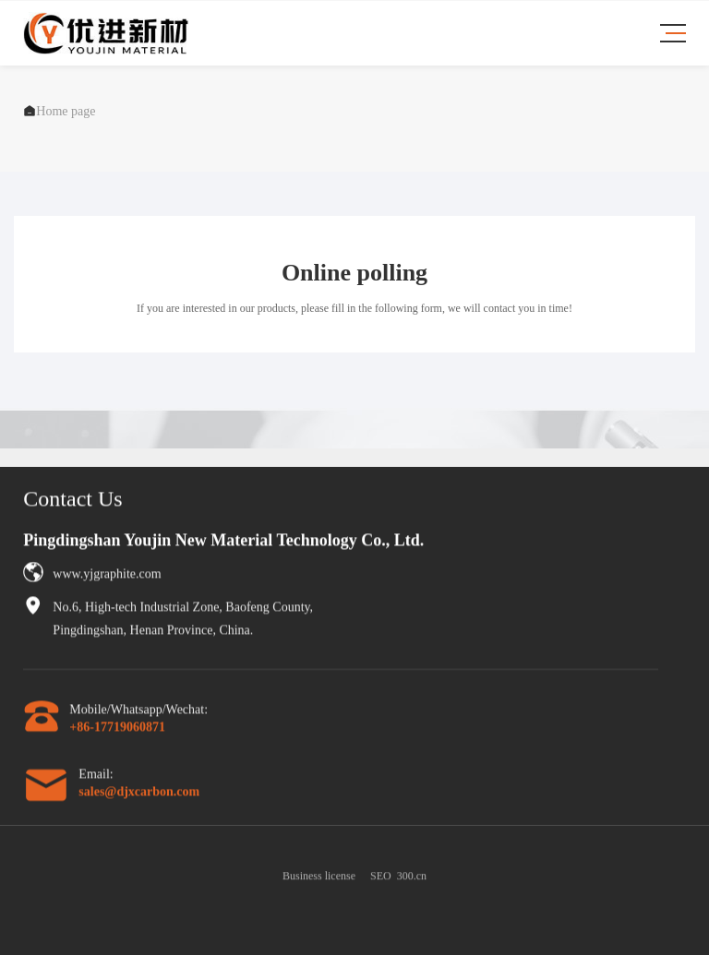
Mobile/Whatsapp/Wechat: (138, 713)
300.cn (412, 882)
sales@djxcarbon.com (138, 795)
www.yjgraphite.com (107, 577)
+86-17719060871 (117, 730)
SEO (380, 882)
